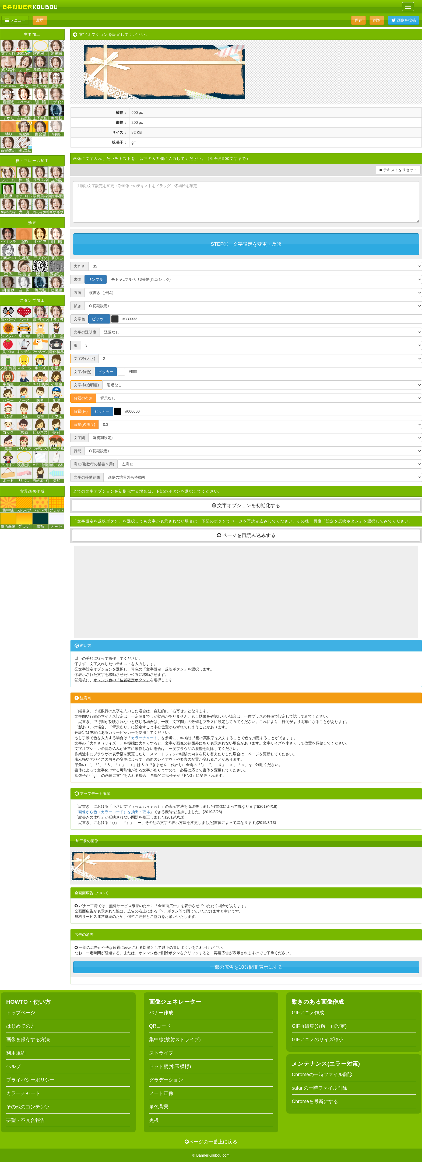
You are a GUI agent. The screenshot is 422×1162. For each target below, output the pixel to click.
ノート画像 (161, 1093)
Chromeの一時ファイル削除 (322, 1074)
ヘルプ (13, 1066)
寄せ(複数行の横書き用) (94, 464)
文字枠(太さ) (84, 358)
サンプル (95, 279)
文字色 (79, 319)
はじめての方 (20, 1026)
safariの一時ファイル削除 (319, 1088)
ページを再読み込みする (246, 535)
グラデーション (166, 1080)
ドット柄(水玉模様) (170, 1066)
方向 (77, 292)
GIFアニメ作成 (308, 1012)
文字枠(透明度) (86, 385)
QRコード (160, 1026)
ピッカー (99, 319)
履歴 (40, 20)
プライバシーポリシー (30, 1080)
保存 (358, 20)
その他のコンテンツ (28, 1107)
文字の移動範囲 (87, 477)
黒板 (154, 1120)
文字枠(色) (82, 372)
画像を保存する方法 (28, 1039)
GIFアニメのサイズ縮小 (317, 1039)
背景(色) (80, 411)
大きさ (79, 266)
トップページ (20, 1012)
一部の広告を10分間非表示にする (246, 967)
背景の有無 (83, 398)
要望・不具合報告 (25, 1120)
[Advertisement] (246, 592)
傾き (77, 306)
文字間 (79, 438)
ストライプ (161, 1053)
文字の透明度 (85, 332)
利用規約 (16, 1053)
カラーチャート (144, 738)
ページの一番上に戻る (211, 1142)
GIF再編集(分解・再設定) (319, 1026)
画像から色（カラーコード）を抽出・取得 (114, 812)
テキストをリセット (398, 170)
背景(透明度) (84, 424)
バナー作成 (161, 1012)
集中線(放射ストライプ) (175, 1039)
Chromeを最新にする (315, 1101)
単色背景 (158, 1107)
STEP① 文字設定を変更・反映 (246, 244)
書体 (77, 279)
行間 (77, 451)
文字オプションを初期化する (246, 505)
